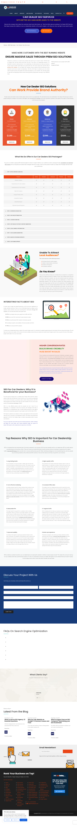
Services (22, 13)
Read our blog (7, 717)
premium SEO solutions (12, 74)
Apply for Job (8, 809)
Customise (8, 820)
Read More (7, 737)
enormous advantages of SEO (15, 411)
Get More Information (8, 788)
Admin (10, 745)
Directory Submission (44, 799)
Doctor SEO (31, 791)
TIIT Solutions (70, 822)
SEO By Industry (20, 796)
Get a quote (70, 13)
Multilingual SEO (43, 793)
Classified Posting (44, 795)
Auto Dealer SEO (32, 795)
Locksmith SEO (32, 799)
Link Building (29, 13)
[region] (15, 816)
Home (11, 13)
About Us (8, 793)
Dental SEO (31, 793)
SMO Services (20, 795)
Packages (46, 13)
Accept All (23, 820)
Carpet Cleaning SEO (33, 801)
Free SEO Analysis (10, 808)
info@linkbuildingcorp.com (49, 2)
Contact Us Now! (55, 72)
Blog (52, 13)
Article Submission (44, 803)
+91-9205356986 (61, 2)
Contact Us (58, 13)
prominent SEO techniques (55, 366)
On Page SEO (43, 791)
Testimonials (8, 801)
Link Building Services (21, 798)
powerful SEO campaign (35, 106)
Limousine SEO (32, 798)
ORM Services (20, 793)
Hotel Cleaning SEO (33, 804)
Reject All (15, 820)
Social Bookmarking (44, 801)
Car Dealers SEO (32, 796)
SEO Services (38, 13)
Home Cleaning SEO (33, 803)
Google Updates (43, 808)
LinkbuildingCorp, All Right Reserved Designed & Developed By (54, 822)
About (16, 13)
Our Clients (8, 803)
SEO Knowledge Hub (44, 804)
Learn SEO (42, 806)
